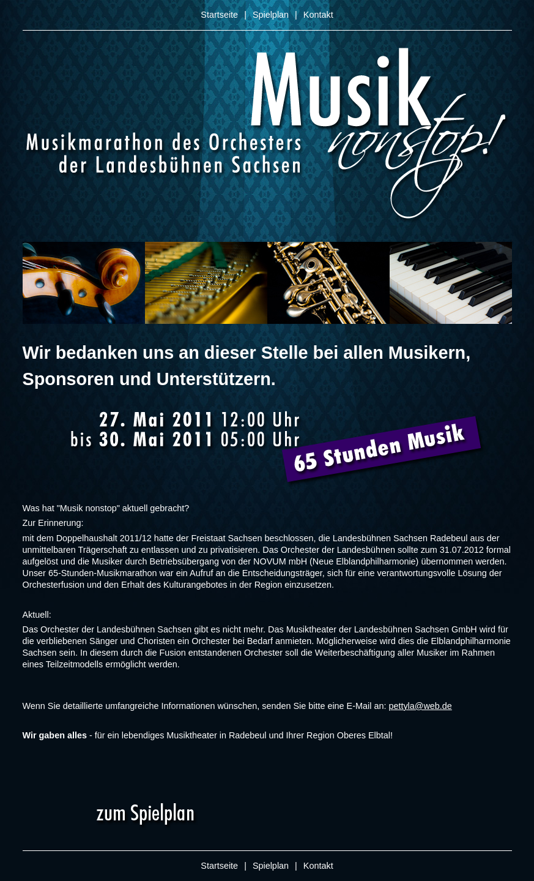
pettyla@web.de (419, 706)
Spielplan (271, 15)
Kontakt (318, 15)
